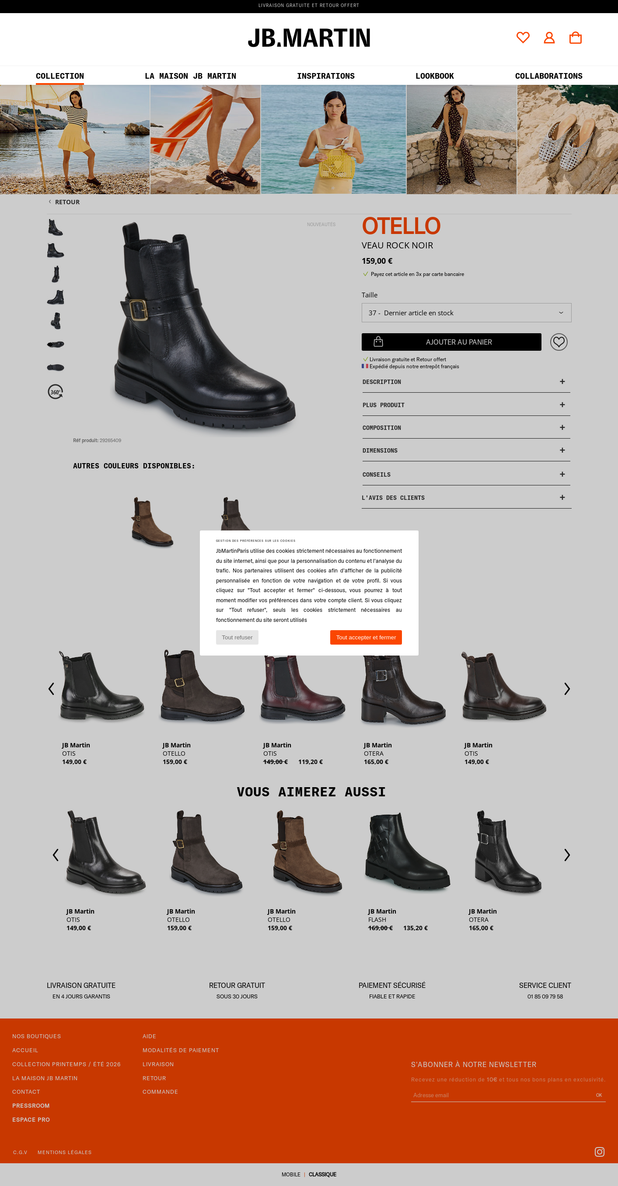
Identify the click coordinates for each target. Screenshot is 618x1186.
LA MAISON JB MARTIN (190, 76)
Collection (60, 76)
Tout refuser (237, 637)
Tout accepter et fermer (366, 637)
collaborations (549, 76)
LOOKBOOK (434, 76)
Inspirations (326, 76)
